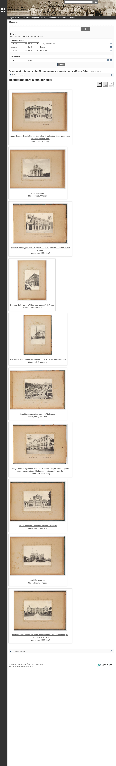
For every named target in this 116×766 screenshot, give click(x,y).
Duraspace (39, 664)
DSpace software (14, 664)
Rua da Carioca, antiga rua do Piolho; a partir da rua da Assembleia (38, 359)
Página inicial (14, 18)
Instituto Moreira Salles (57, 18)
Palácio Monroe (37, 193)
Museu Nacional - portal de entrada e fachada (38, 526)
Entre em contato (14, 666)
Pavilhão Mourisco (38, 580)
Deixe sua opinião (27, 666)
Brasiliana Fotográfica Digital (34, 18)
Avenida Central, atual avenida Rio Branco (37, 414)
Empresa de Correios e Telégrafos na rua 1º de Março (32, 305)
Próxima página (19, 75)
